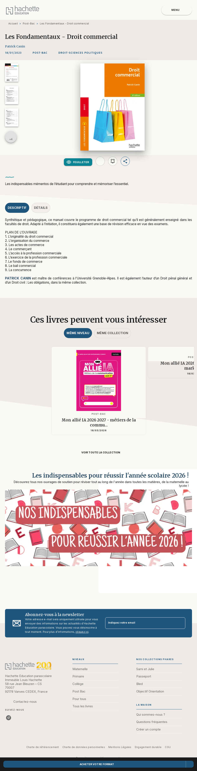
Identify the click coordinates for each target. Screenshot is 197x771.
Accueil (13, 23)
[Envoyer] (180, 623)
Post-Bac (29, 23)
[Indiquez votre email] (140, 623)
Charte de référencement (42, 747)
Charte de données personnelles (83, 747)
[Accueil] (22, 10)
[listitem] (8, 717)
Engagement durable (148, 747)
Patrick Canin (15, 46)
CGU (168, 747)
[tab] (17, 208)
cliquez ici (82, 631)
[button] (40, 53)
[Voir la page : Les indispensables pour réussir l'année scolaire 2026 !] (98, 526)
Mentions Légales (119, 747)
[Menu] (176, 10)
